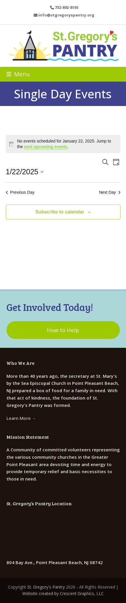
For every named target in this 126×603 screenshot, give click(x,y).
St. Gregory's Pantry (46, 587)
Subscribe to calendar (59, 211)
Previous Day (20, 192)
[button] (18, 74)
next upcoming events (45, 146)
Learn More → (21, 418)
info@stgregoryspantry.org (66, 15)
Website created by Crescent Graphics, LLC (63, 593)
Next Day (109, 192)
